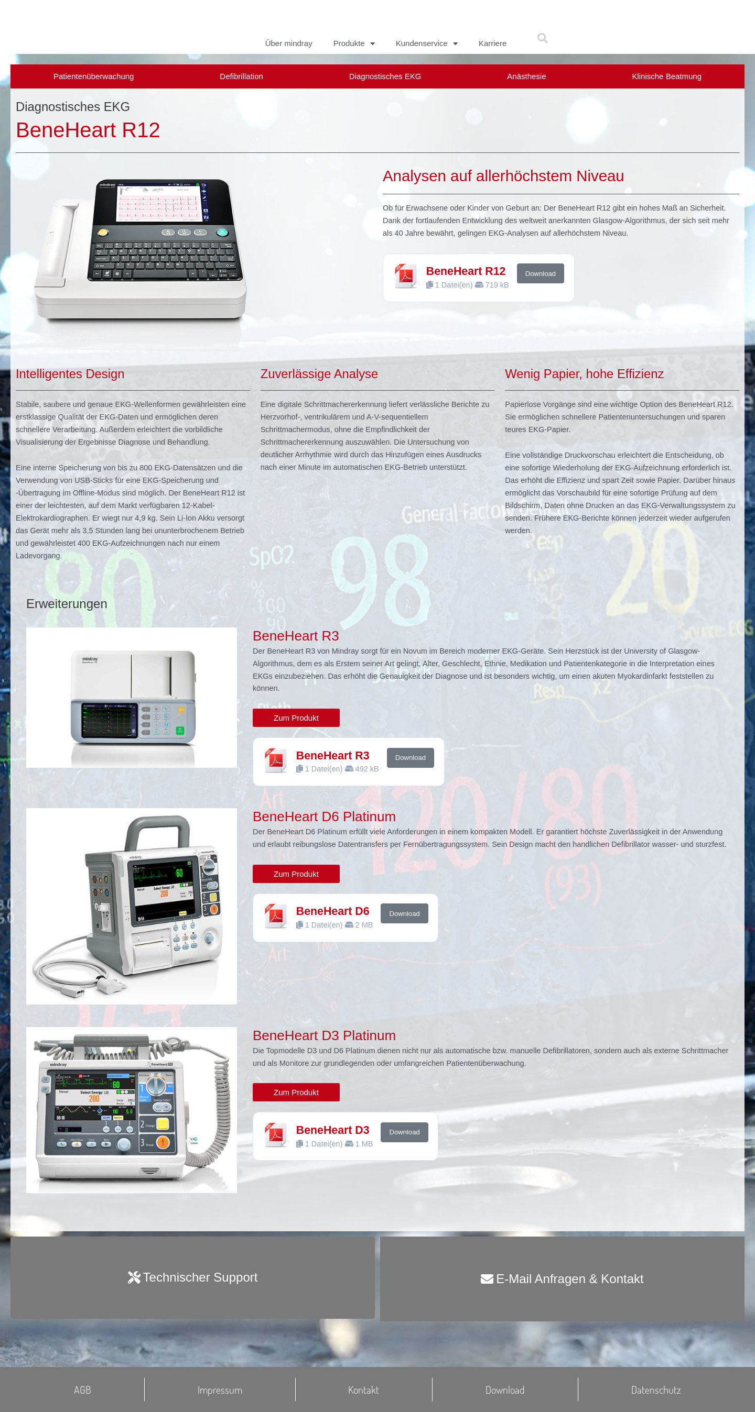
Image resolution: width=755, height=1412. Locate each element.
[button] (542, 38)
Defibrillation (241, 76)
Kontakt (363, 1389)
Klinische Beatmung (667, 76)
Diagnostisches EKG (385, 76)
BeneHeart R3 (335, 766)
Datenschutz (656, 1389)
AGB (82, 1389)
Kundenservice (427, 43)
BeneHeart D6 (335, 936)
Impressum (220, 1389)
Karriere (492, 43)
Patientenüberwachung (93, 76)
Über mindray (288, 43)
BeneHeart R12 (468, 276)
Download (543, 278)
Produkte (354, 43)
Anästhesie (526, 76)
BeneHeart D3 (335, 1142)
